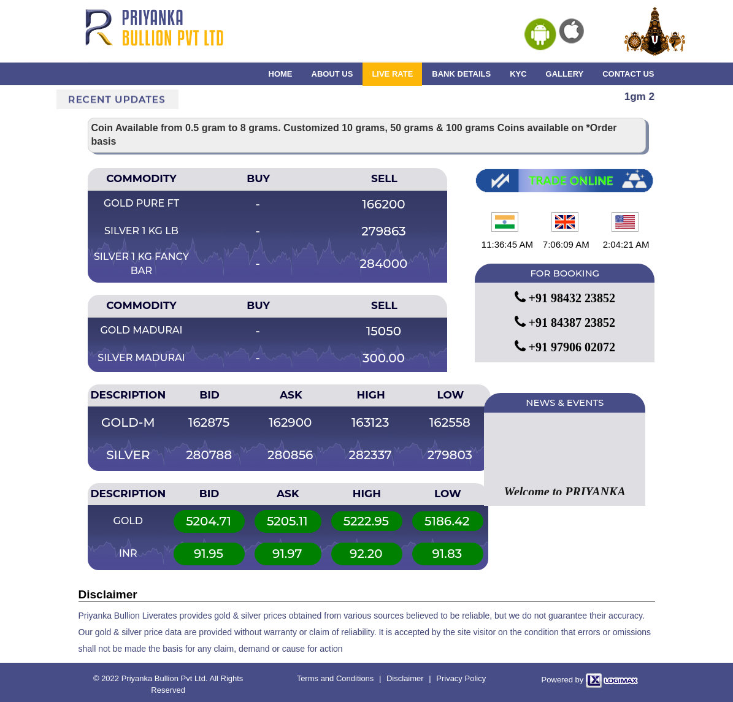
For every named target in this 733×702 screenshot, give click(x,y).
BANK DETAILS (461, 73)
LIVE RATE (392, 73)
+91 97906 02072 (565, 347)
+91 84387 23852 (565, 322)
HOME (281, 73)
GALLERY (565, 73)
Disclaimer (405, 678)
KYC (518, 73)
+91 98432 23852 (565, 298)
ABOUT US (332, 73)
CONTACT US (628, 73)
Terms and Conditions (335, 678)
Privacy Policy (461, 678)
